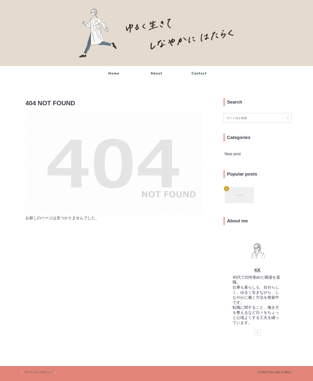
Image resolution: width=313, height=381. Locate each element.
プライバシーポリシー (38, 372)
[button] (288, 118)
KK (257, 270)
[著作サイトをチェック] (257, 332)
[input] (257, 118)
